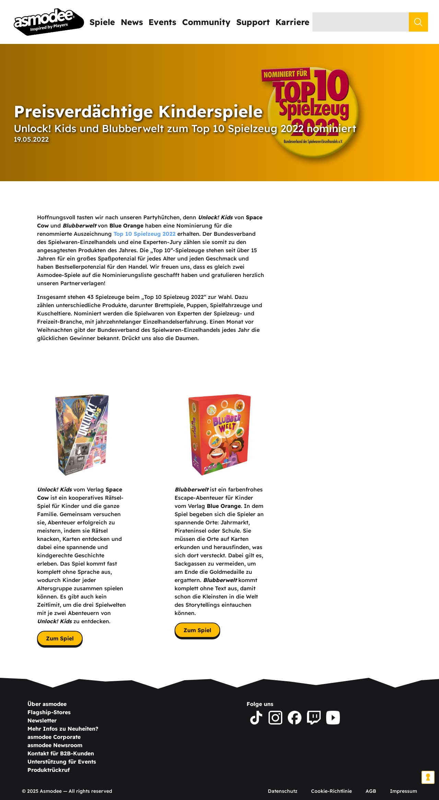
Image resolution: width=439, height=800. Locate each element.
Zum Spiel (60, 638)
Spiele (102, 22)
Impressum (403, 791)
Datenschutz (282, 791)
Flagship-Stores (49, 712)
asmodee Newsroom (54, 745)
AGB (371, 791)
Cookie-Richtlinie (331, 791)
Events (162, 22)
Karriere (292, 22)
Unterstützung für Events (61, 761)
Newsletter (42, 720)
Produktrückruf (48, 769)
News (132, 22)
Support (253, 22)
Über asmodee (47, 703)
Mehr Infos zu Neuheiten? (62, 728)
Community (206, 22)
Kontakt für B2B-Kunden (60, 753)
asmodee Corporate (54, 736)
